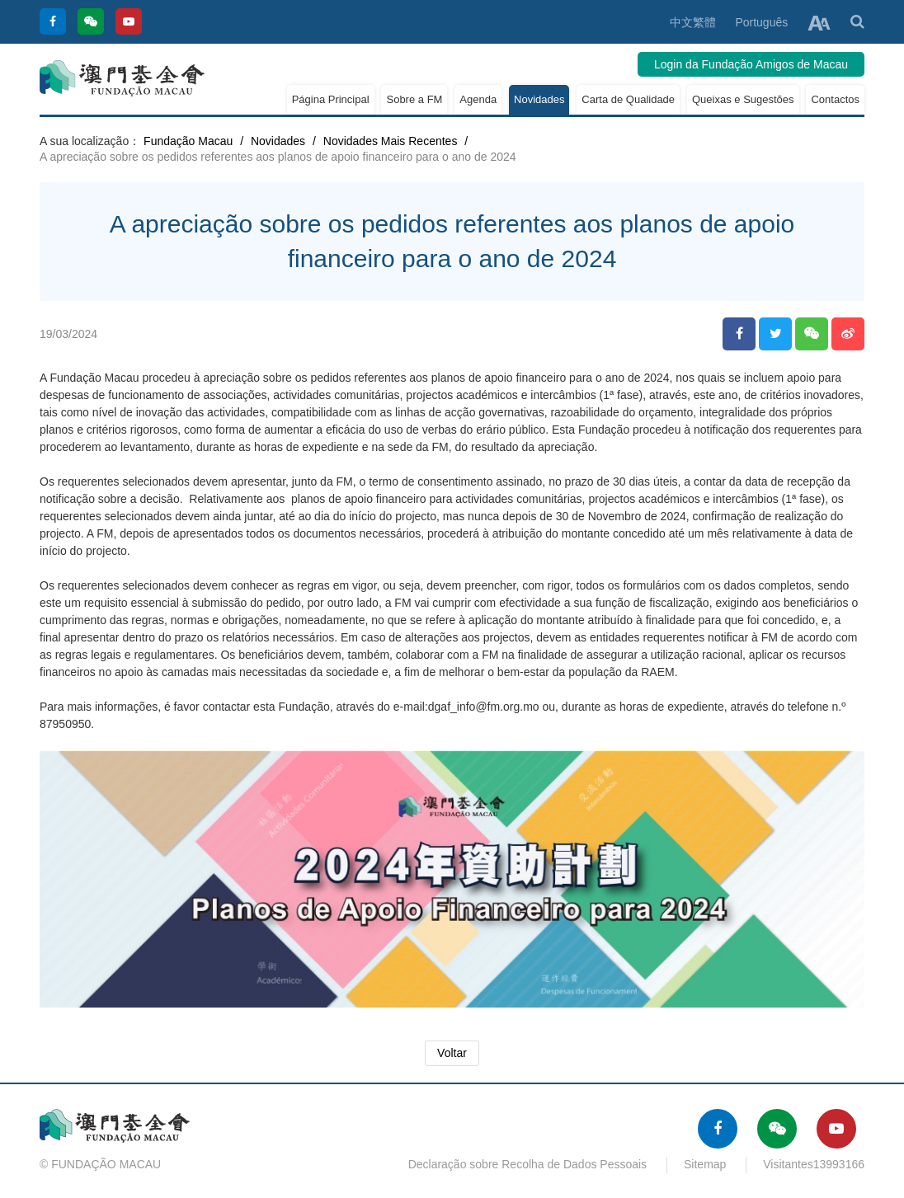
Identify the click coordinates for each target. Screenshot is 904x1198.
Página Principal (331, 99)
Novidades (539, 99)
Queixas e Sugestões (743, 99)
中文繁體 (693, 22)
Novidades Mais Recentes (390, 141)
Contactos (835, 99)
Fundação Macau (188, 141)
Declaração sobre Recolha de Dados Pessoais (527, 1164)
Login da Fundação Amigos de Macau (751, 64)
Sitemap (705, 1164)
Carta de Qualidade (628, 99)
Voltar (452, 1052)
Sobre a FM (414, 99)
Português (761, 22)
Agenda (478, 99)
